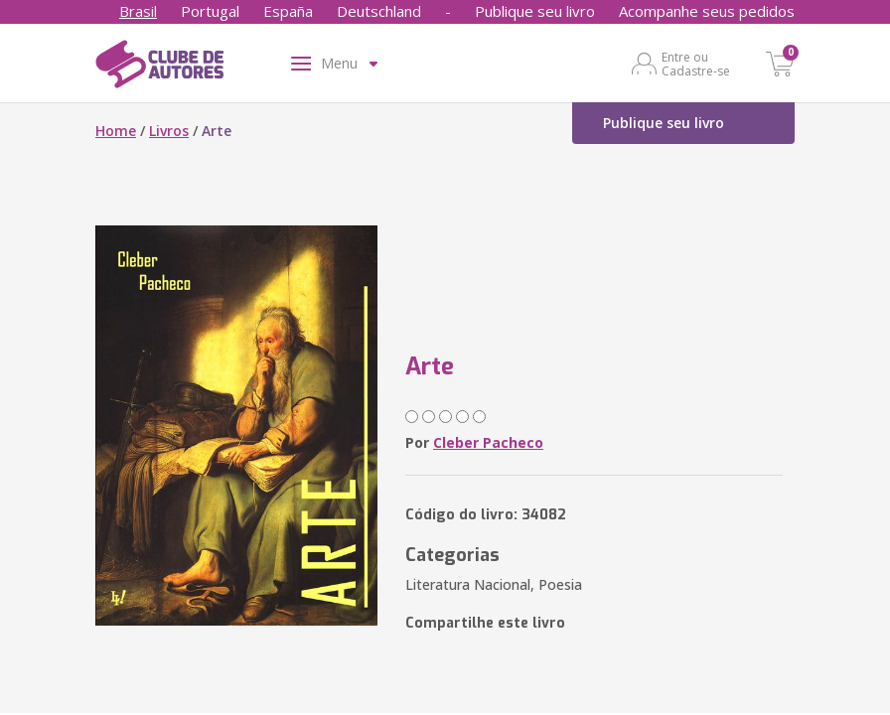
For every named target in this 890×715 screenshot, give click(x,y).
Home (115, 130)
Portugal (210, 11)
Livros (169, 130)
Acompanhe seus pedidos (707, 11)
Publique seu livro (535, 11)
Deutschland (379, 11)
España (288, 11)
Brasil (138, 11)
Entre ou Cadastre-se (696, 63)
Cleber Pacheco (488, 442)
